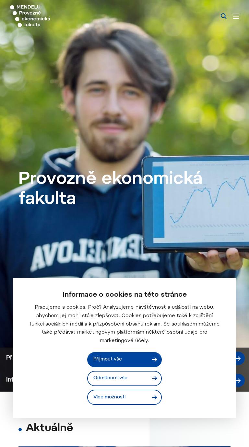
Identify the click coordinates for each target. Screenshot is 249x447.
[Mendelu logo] (44, 16)
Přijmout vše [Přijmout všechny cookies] (108, 359)
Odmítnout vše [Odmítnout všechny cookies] (110, 378)
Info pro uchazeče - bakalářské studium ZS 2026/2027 (125, 435)
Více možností (109, 397)
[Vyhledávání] (224, 16)
